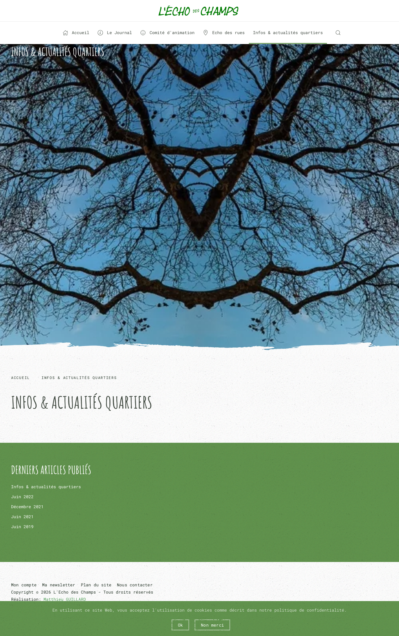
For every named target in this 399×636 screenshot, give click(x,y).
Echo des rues (224, 32)
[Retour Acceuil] (199, 11)
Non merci (212, 625)
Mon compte (24, 584)
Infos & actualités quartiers (288, 32)
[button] (338, 33)
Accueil (76, 32)
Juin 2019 (22, 526)
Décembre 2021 (27, 506)
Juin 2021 (22, 516)
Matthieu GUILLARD (65, 599)
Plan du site (96, 584)
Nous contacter (135, 584)
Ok (180, 625)
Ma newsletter (58, 584)
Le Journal (115, 32)
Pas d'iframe (199, 203)
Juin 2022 (22, 496)
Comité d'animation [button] (167, 32)
